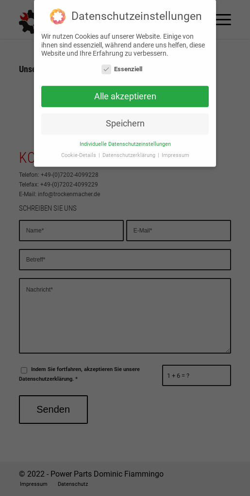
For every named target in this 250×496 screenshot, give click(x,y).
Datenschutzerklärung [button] (129, 152)
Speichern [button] (125, 120)
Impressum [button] (175, 152)
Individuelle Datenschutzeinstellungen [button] (125, 141)
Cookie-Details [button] (79, 152)
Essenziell (121, 66)
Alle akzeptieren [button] (125, 93)
